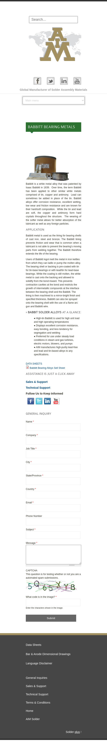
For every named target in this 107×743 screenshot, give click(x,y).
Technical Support (37, 697)
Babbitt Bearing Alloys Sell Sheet (47, 368)
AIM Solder (33, 722)
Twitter (51, 81)
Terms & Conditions (38, 705)
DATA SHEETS (34, 363)
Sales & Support (36, 689)
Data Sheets (33, 647)
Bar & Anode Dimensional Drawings (48, 657)
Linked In (64, 81)
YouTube (77, 81)
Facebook (37, 81)
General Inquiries (36, 680)
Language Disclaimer (39, 666)
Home (29, 713)
